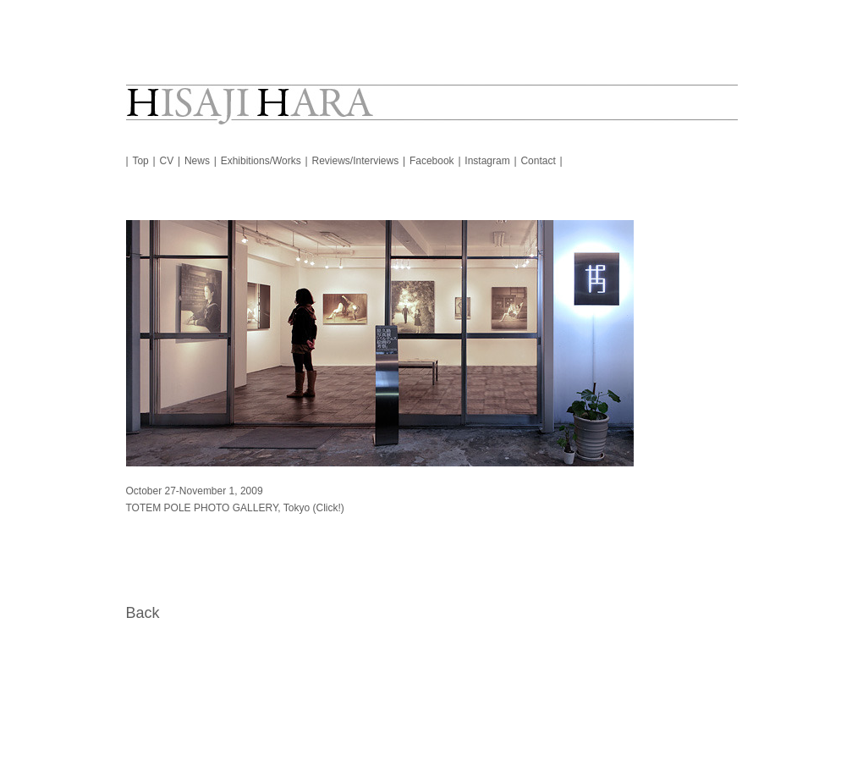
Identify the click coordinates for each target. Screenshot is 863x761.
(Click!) (328, 508)
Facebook (432, 161)
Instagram (486, 161)
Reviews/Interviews (355, 161)
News (197, 161)
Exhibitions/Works (261, 161)
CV (167, 161)
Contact (537, 161)
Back (143, 612)
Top (140, 161)
